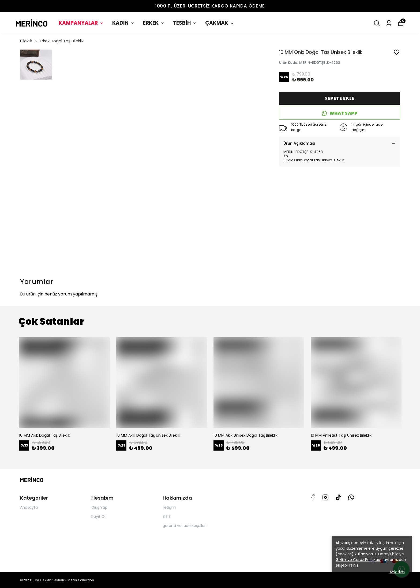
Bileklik (29, 41)
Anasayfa (29, 507)
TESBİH (185, 23)
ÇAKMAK (220, 23)
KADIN (123, 23)
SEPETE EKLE (339, 98)
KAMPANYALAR (81, 23)
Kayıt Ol (98, 516)
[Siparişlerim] (388, 23)
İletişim (169, 507)
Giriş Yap (99, 507)
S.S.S (167, 516)
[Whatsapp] (351, 497)
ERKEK (154, 23)
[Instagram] (325, 497)
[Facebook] (312, 497)
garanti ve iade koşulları (185, 525)
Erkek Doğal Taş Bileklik (62, 41)
